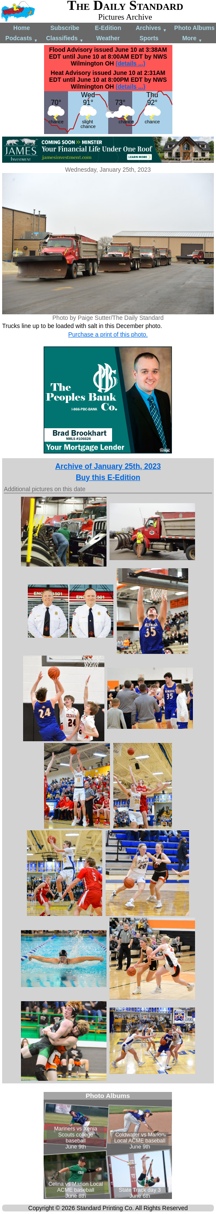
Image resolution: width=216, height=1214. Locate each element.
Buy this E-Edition (108, 477)
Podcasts (22, 39)
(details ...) (130, 63)
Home (21, 27)
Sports (148, 38)
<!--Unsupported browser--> (108, 1145)
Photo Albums (194, 27)
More (192, 39)
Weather (108, 38)
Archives (151, 28)
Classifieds (65, 39)
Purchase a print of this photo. (108, 334)
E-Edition (108, 27)
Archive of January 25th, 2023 (108, 466)
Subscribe (65, 27)
